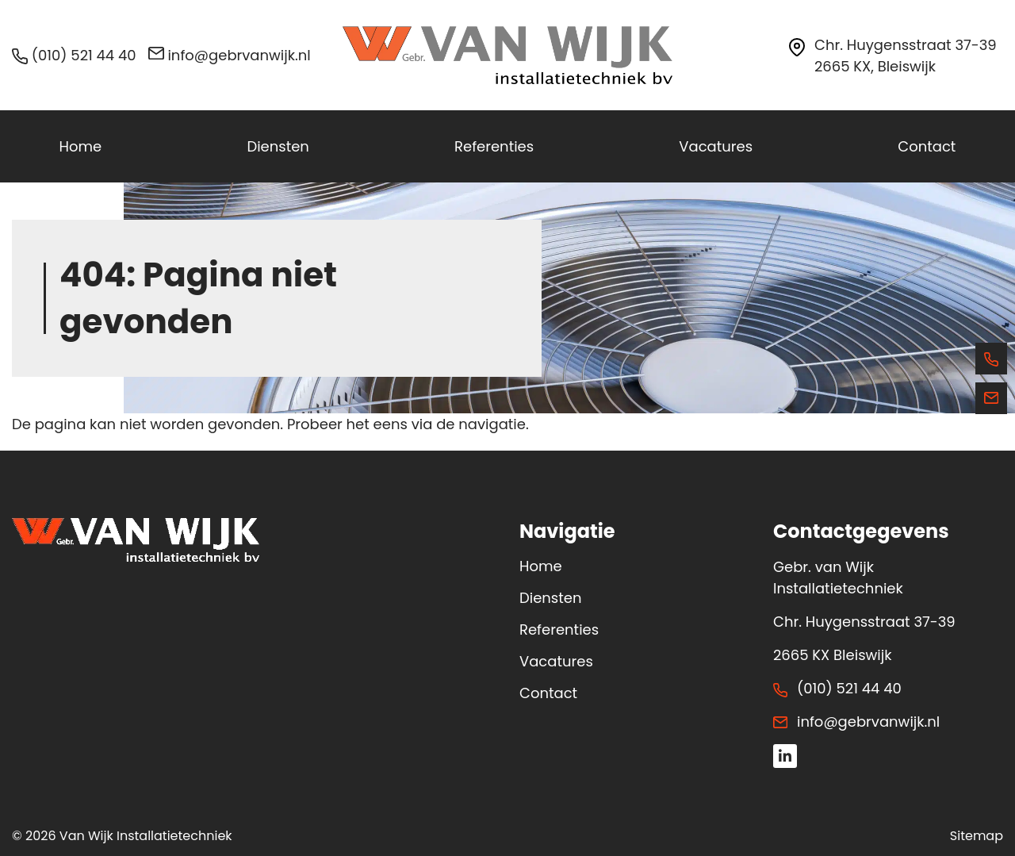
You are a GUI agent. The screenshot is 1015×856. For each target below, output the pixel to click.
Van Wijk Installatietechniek (145, 836)
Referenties (559, 629)
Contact (548, 693)
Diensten (550, 598)
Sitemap (976, 836)
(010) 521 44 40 (74, 55)
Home (540, 566)
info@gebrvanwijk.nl (229, 55)
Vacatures (556, 661)
